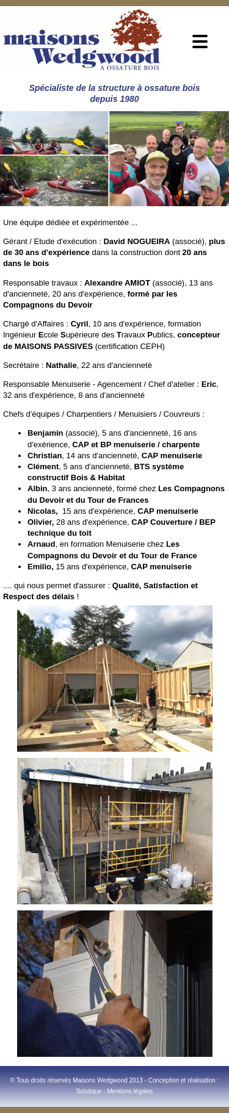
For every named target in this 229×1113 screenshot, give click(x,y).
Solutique (89, 1091)
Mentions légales (130, 1091)
